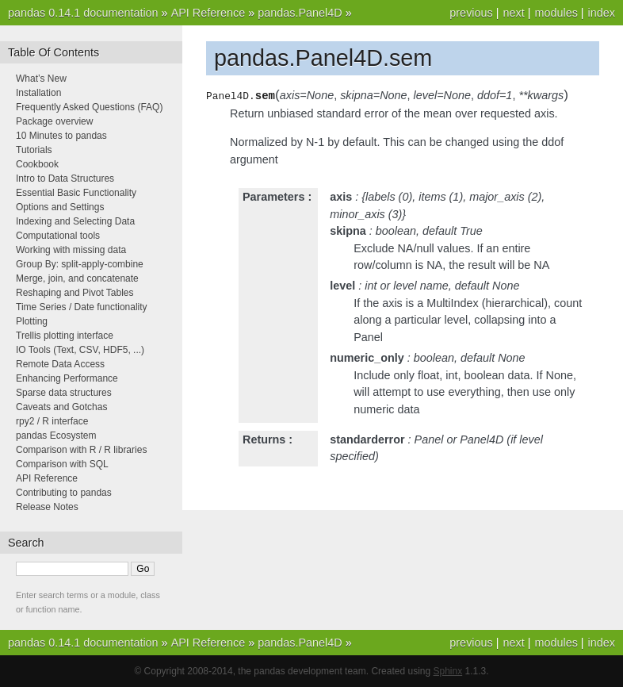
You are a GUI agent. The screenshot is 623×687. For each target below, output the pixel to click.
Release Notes (47, 506)
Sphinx (448, 671)
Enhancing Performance (67, 378)
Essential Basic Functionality (76, 192)
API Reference (208, 12)
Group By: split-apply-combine (79, 264)
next (513, 12)
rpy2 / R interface (52, 421)
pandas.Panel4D (300, 12)
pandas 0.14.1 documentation (83, 12)
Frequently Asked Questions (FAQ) (89, 107)
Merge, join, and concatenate (77, 278)
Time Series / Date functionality (81, 307)
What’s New (41, 78)
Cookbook (37, 164)
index (601, 12)
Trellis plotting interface (64, 335)
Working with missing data (71, 249)
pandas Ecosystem (56, 435)
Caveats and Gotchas (61, 407)
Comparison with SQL (62, 464)
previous (470, 12)
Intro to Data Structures (65, 178)
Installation (38, 92)
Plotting (32, 321)
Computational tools (58, 235)
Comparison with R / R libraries (81, 449)
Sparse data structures (64, 392)
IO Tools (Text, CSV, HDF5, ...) (80, 349)
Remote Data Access (60, 364)
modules (555, 12)
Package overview (54, 121)
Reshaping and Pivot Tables (75, 292)
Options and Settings (60, 207)
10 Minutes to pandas (61, 135)
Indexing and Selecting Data (75, 221)
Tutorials (34, 149)
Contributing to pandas (64, 492)
